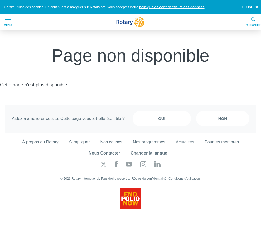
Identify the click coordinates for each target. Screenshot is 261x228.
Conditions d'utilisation (184, 178)
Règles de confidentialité (149, 178)
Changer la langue (148, 153)
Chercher (253, 22)
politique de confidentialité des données (172, 7)
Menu (8, 22)
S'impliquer (79, 142)
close (247, 7)
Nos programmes (149, 142)
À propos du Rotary (40, 142)
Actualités (185, 142)
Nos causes (111, 142)
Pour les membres (222, 142)
